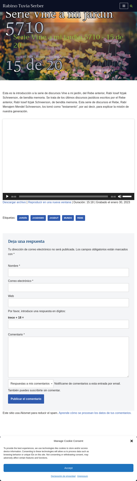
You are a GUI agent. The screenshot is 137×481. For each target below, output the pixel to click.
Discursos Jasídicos (47, 56)
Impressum (82, 476)
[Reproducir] (7, 196)
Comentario (16, 334)
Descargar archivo (14, 202)
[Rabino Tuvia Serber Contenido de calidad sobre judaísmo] (23, 5)
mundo (68, 218)
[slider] (63, 196)
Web (11, 296)
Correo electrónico (20, 280)
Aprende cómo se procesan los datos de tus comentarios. (95, 412)
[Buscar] (131, 6)
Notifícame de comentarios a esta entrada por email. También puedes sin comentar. (64, 385)
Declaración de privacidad (63, 476)
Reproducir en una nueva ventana (49, 202)
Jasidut (54, 218)
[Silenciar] (119, 196)
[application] (68, 196)
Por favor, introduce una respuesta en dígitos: (37, 311)
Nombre (14, 265)
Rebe (80, 218)
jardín (23, 218)
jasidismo (38, 218)
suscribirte (36, 390)
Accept (68, 467)
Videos (64, 56)
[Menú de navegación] (124, 6)
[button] (131, 441)
